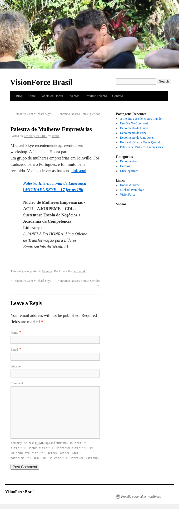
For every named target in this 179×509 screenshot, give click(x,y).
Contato (117, 96)
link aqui (78, 170)
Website (16, 366)
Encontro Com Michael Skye (31, 114)
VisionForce (128, 194)
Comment (17, 383)
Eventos (73, 96)
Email (14, 349)
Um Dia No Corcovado (135, 123)
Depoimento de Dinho (134, 128)
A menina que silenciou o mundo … (143, 118)
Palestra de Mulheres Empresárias (141, 147)
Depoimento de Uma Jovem (137, 137)
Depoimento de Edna (133, 133)
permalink (79, 271)
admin (55, 136)
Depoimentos (128, 161)
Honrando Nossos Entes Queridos (141, 142)
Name (14, 333)
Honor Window (130, 185)
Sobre (32, 96)
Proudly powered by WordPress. (141, 496)
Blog (19, 96)
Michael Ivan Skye (132, 190)
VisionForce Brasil (41, 82)
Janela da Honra (52, 96)
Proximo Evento (95, 96)
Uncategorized (129, 171)
